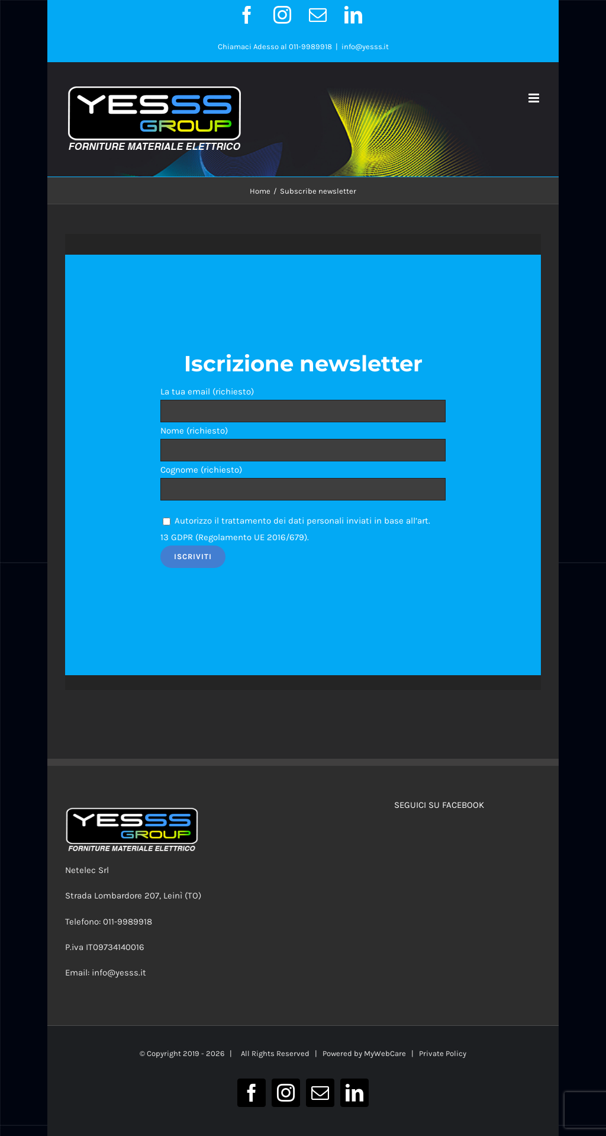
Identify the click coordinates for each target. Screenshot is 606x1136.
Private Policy (442, 1053)
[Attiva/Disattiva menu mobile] (534, 98)
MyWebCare (385, 1053)
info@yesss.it (365, 46)
